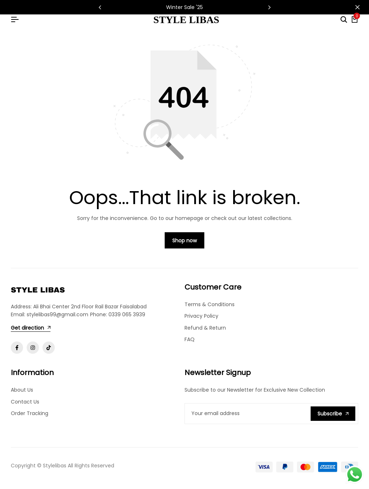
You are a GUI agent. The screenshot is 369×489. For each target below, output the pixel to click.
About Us (22, 393)
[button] (269, 7)
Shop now (184, 244)
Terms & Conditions (209, 308)
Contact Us (25, 405)
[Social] (17, 351)
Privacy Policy (201, 319)
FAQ (189, 343)
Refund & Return (205, 331)
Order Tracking (29, 416)
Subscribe (332, 416)
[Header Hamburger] (15, 20)
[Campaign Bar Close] (356, 7)
